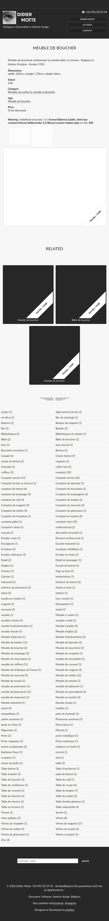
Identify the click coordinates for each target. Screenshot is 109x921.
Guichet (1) (7, 576)
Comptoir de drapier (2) (69, 499)
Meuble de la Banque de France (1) (21, 669)
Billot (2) (6, 439)
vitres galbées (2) (11, 818)
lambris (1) (62, 593)
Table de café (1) (65, 779)
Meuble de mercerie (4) (14, 675)
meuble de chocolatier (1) (70, 658)
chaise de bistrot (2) (12, 461)
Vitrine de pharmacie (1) (15, 834)
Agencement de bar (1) (69, 412)
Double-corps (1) (10, 538)
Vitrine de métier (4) (12, 829)
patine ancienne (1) (12, 719)
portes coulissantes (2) (14, 746)
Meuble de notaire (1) (68, 680)
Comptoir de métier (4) (14, 510)
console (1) (7, 532)
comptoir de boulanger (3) (16, 494)
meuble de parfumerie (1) (15, 686)
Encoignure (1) (9, 543)
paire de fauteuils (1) (67, 713)
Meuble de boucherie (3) (70, 647)
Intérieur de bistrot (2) (68, 582)
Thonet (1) (7, 812)
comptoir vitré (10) (66, 521)
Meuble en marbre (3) (68, 697)
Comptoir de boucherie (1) (71, 488)
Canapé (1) (7, 455)
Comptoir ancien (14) (13, 477)
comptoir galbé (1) (11, 521)
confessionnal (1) (65, 527)
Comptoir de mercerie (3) (70, 505)
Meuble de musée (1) (13, 680)
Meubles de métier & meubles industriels (31, 92)
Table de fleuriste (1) (12, 796)
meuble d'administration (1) (16, 626)
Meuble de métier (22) (68, 675)
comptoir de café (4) (12, 499)
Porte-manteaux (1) (67, 741)
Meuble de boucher (19, 101)
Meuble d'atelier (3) (67, 626)
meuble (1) (7, 615)
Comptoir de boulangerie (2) (72, 494)
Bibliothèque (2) (10, 434)
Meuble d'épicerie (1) (13, 637)
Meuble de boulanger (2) (15, 653)
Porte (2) (6, 735)
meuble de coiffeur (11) (14, 664)
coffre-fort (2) (63, 466)
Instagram (70, 903)
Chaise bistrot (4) (65, 455)
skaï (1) (60, 757)
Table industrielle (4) (67, 807)
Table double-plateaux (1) (70, 801)
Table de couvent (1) (12, 790)
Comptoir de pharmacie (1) (71, 510)
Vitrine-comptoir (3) (67, 834)
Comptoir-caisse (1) (12, 527)
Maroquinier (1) (64, 604)
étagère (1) (7, 565)
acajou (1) (6, 412)
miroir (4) (6, 708)
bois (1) (5, 444)
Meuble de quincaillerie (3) (71, 691)
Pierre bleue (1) (64, 724)
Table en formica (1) (12, 807)
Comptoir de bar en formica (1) (18, 483)
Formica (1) (7, 571)
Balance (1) (7, 423)
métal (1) (61, 609)
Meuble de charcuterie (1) (16, 658)
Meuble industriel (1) (13, 702)
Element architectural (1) (70, 538)
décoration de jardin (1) (69, 532)
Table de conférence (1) (14, 785)
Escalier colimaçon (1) (13, 554)
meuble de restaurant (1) (15, 697)
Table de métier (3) (66, 796)
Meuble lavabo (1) (66, 702)
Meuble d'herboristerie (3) (70, 637)
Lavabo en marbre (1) (13, 598)
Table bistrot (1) (10, 768)
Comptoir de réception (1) (16, 516)
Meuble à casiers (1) (67, 615)
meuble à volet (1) (66, 620)
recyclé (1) (61, 752)
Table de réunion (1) (12, 801)
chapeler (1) (62, 461)
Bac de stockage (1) (67, 417)
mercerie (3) (8, 609)
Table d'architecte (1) (67, 768)
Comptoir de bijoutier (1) (70, 483)
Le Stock (87, 25)
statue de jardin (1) (12, 763)
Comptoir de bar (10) (68, 477)
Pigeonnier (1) (9, 730)
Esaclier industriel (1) (67, 543)
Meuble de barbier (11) (14, 642)
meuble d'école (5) (11, 631)
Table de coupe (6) (66, 785)
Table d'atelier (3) (11, 774)
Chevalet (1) (8, 466)
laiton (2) (6, 593)
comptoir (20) (63, 472)
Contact (87, 30)
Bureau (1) (61, 450)
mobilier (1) (62, 708)
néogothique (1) (10, 713)
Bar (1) (5, 428)
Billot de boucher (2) (67, 439)
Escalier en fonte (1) (67, 554)
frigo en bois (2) (64, 571)
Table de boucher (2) (12, 779)
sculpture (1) (8, 757)
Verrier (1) (61, 812)
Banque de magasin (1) (69, 423)
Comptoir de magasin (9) (15, 505)
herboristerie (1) (65, 576)
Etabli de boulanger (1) (68, 560)
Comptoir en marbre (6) (69, 516)
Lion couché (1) (64, 598)
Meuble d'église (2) (66, 631)
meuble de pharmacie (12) (16, 691)
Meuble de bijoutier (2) (69, 642)
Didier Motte (87, 19)
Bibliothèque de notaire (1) (71, 434)
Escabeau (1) (8, 549)
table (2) (60, 763)
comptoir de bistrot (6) (14, 488)
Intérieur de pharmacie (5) (16, 587)
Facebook (57, 903)
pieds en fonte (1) (11, 724)
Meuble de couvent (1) (69, 664)
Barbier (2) (62, 428)
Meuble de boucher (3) (14, 647)
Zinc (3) (5, 840)
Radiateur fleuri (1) (11, 752)
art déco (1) (7, 417)
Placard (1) (62, 730)
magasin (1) (7, 604)
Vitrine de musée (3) (67, 829)
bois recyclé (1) (64, 444)
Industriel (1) (8, 582)
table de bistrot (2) (66, 774)
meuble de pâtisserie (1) (69, 686)
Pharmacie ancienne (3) (69, 719)
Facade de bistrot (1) (67, 565)
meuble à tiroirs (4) (12, 620)
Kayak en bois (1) (65, 587)
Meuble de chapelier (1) (69, 653)
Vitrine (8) (61, 818)
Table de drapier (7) (67, 790)
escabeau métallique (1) (69, 549)
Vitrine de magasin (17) (69, 823)
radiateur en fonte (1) (68, 746)
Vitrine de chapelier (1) (14, 823)
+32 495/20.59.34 (96, 12)
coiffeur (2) (7, 472)
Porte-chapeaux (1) (12, 741)
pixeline (70, 909)
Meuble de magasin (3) (69, 669)
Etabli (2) (6, 560)
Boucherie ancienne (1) (14, 450)
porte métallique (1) (67, 735)
